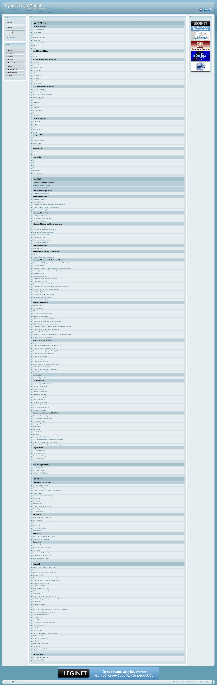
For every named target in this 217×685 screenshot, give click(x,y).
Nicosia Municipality (39, 389)
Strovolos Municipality (40, 397)
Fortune (35, 113)
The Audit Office (38, 308)
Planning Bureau (38, 305)
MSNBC (35, 165)
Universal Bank (37, 431)
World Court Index (38, 635)
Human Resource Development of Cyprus (45, 364)
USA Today (36, 102)
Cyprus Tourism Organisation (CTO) (44, 348)
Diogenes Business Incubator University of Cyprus (48, 445)
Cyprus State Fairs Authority (41, 361)
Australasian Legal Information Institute (45, 572)
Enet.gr (35, 132)
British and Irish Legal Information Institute (46, 578)
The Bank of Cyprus (39, 421)
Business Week (37, 110)
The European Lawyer (39, 625)
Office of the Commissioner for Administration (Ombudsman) (52, 334)
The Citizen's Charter (39, 221)
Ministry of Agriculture (40, 292)
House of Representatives (40, 378)
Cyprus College (37, 493)
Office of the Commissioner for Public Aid (46, 318)
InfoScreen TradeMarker (40, 473)
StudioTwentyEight (39, 660)
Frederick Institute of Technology (43, 495)
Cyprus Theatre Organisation (41, 372)
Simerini (35, 35)
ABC (34, 162)
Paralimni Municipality (40, 402)
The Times (36, 62)
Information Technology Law (42, 545)
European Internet (38, 140)
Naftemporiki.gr (38, 129)
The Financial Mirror (39, 43)
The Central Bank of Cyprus (41, 416)
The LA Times (37, 99)
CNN (34, 160)
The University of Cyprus (40, 485)
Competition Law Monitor (41, 539)
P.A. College (36, 501)
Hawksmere (36, 550)
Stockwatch (36, 54)
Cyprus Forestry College (40, 300)
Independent (36, 73)
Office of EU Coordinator (40, 316)
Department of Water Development (43, 294)
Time (34, 105)
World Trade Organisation (41, 643)
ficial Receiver (67, 263)
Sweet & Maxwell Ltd (39, 528)
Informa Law (37, 601)
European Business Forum (41, 558)
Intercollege (36, 498)
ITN (34, 154)
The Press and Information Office (43, 218)
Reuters (35, 168)
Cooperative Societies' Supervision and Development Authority (52, 268)
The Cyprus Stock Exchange (41, 437)
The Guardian (37, 70)
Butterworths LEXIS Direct (41, 588)
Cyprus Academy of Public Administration (46, 207)
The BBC (36, 151)
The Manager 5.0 (38, 467)
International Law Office (40, 607)
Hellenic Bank (37, 426)
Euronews (36, 138)
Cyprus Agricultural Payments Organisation (46, 329)
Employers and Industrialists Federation (45, 442)
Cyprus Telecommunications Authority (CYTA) (47, 345)
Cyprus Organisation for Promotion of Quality (47, 271)
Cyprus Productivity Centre (41, 227)
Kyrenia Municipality (39, 410)
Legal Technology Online (40, 649)
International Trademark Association (44, 536)
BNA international (38, 575)
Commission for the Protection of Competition (47, 321)
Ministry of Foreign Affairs (41, 193)
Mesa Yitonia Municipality (41, 407)
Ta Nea (35, 124)
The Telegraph (37, 75)
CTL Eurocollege (38, 511)
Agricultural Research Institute (42, 297)
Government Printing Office (41, 210)
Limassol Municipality (40, 391)
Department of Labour (39, 237)
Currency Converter (39, 585)
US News (36, 115)
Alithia (35, 45)
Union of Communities (40, 386)
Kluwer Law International (41, 523)
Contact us (9, 682)
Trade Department (38, 265)
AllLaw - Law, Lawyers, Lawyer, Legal (45, 567)
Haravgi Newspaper (39, 37)
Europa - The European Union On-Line (45, 596)
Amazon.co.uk (37, 530)
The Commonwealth (39, 458)
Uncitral (35, 628)
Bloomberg (36, 170)
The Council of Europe (40, 456)
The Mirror (36, 78)
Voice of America (38, 173)
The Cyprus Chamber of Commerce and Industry (48, 439)
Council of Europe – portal (41, 583)
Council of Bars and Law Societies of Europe (46, 580)
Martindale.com (37, 620)
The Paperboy (37, 646)
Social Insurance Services (40, 242)
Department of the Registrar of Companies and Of (48, 263)
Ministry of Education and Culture (43, 257)
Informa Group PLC (39, 604)
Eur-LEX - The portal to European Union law (46, 599)
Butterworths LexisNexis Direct (42, 517)
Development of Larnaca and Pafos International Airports (50, 286)
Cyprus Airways (38, 359)
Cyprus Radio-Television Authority (43, 337)
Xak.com (35, 56)
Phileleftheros (37, 32)
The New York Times (39, 89)
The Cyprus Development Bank (42, 418)
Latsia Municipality (39, 399)
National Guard (37, 248)
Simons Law (36, 525)
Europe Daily (37, 143)
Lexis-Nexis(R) (37, 617)
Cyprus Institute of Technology (42, 506)
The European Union (39, 453)
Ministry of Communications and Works (45, 278)
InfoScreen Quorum (39, 470)
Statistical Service (38, 202)
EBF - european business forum (42, 591)
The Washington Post (39, 92)
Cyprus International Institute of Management (47, 490)
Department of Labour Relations (43, 240)
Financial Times (38, 67)
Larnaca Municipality (39, 394)
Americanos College (39, 488)
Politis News (37, 40)
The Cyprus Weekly (39, 29)
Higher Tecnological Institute (42, 234)
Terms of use (17, 682)
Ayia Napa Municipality (40, 405)
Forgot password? (11, 37)
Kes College (36, 509)
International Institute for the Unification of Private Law (50, 609)
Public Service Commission (41, 311)
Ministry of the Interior (40, 216)
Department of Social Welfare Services (44, 229)
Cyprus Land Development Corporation (45, 369)
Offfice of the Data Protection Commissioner (46, 324)
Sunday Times (37, 65)
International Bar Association (42, 547)
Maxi (34, 48)
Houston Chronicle (38, 97)
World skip (36, 641)
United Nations (37, 630)
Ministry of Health (38, 273)
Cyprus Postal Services (40, 281)
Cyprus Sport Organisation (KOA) (43, 353)
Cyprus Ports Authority (40, 356)
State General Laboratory (40, 276)
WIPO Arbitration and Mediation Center (45, 633)
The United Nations (39, 450)
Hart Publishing (37, 520)
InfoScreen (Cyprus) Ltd (40, 657)
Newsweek (36, 107)
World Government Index (40, 638)
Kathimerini (36, 121)
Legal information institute (41, 614)
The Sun (35, 81)
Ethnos (35, 127)
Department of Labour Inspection (43, 232)
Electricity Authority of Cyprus (42, 343)
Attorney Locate (38, 570)
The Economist (37, 83)
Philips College (37, 503)
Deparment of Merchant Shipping (43, 284)
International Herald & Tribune (42, 94)
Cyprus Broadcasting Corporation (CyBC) (46, 351)
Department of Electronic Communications (46, 289)
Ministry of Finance (39, 199)
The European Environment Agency (44, 622)
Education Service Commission (42, 313)
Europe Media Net (38, 146)
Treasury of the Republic (40, 332)
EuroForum (36, 593)
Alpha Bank (36, 429)
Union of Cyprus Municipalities (42, 383)
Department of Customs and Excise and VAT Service (49, 204)
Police (35, 254)
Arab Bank (36, 434)
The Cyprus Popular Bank (41, 424)
